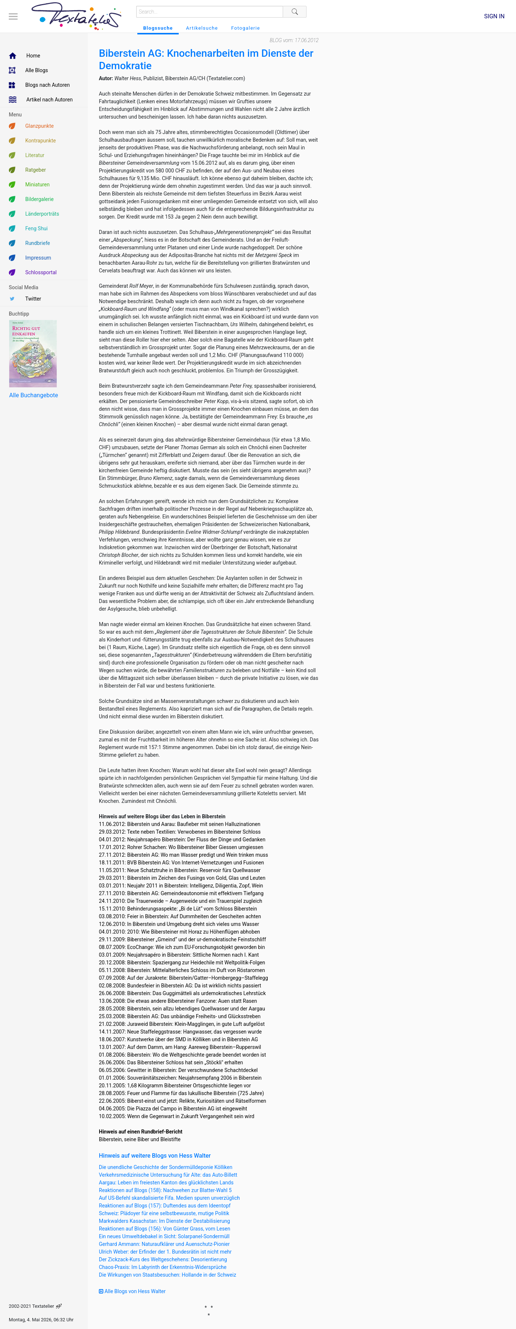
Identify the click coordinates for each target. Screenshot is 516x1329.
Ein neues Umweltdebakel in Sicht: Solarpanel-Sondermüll (164, 1236)
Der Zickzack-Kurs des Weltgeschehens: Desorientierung (163, 1259)
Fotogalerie (245, 28)
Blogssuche (158, 28)
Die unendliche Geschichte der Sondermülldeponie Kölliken (165, 1167)
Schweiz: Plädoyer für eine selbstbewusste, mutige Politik (164, 1213)
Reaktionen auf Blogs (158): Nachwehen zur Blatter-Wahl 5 (165, 1190)
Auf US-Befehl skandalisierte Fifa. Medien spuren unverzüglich (169, 1198)
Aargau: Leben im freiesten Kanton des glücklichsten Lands (166, 1182)
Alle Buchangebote (33, 395)
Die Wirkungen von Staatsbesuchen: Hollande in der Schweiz (167, 1275)
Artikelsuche (202, 28)
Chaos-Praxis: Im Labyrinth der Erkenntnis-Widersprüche (162, 1267)
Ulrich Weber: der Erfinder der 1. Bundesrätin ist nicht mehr (165, 1252)
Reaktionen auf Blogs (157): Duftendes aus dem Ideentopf (165, 1206)
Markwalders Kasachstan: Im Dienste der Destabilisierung (164, 1221)
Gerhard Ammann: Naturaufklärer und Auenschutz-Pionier (164, 1244)
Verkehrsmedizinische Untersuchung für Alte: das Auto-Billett (168, 1175)
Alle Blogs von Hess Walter (132, 1291)
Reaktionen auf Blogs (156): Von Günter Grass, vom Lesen (164, 1229)
